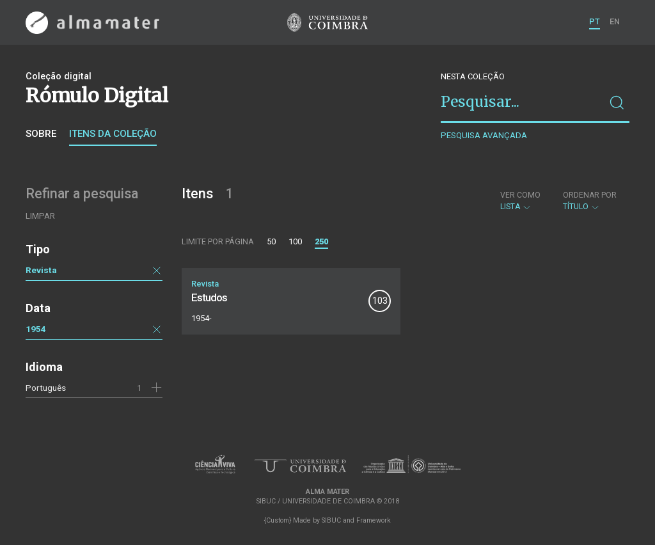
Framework (373, 520)
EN (615, 21)
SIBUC (331, 520)
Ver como (520, 195)
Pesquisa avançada (484, 135)
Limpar (40, 216)
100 (295, 241)
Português (46, 388)
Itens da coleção (113, 133)
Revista (41, 270)
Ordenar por (590, 195)
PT (594, 21)
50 (271, 241)
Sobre (41, 133)
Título (590, 201)
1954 (36, 329)
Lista (520, 201)
